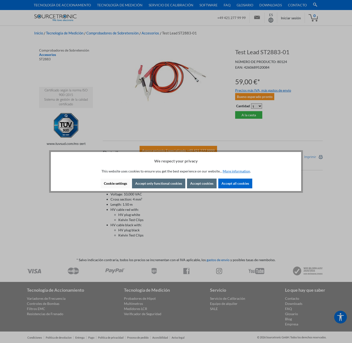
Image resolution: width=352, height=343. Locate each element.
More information (236, 171)
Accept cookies (201, 183)
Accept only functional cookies (158, 183)
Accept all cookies (235, 183)
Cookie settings (115, 183)
